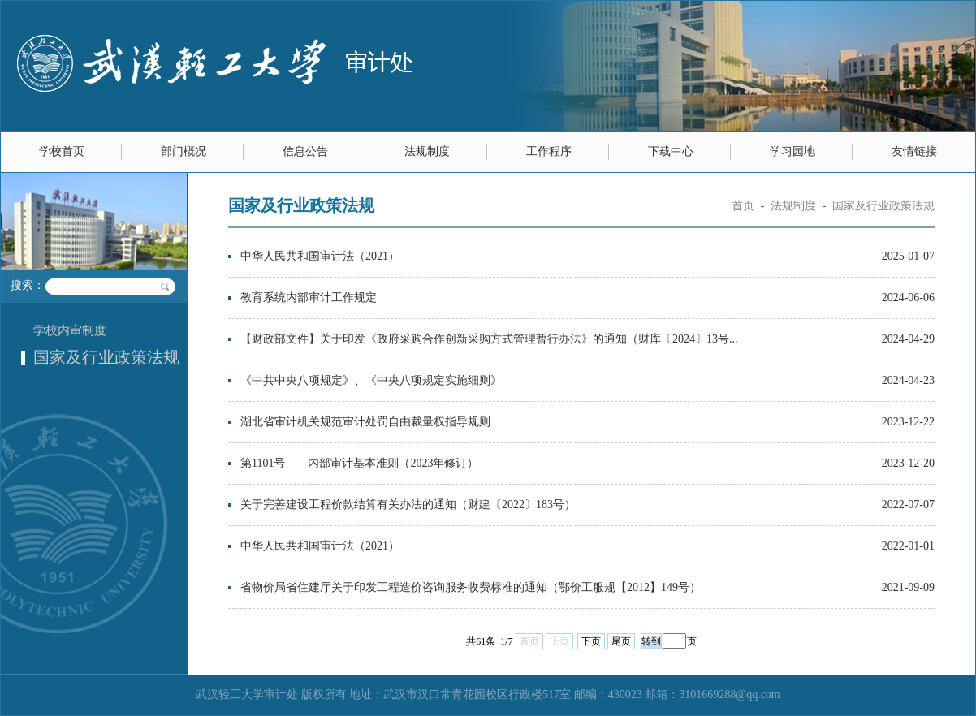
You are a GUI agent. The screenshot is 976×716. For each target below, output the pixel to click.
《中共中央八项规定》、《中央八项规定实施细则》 (371, 380)
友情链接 (914, 151)
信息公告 (305, 151)
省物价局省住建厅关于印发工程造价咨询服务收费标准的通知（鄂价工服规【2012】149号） (470, 587)
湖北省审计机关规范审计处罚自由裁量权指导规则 (365, 422)
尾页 (621, 641)
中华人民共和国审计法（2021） (319, 256)
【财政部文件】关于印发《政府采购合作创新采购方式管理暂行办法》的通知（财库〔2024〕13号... (489, 339)
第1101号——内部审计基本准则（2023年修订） (359, 463)
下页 (591, 641)
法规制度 (427, 151)
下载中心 (670, 151)
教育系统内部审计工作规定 (308, 297)
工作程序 (549, 151)
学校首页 (61, 151)
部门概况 (183, 151)
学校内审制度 (69, 330)
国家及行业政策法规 (106, 357)
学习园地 (792, 151)
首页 (743, 206)
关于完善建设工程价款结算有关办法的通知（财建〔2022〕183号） (408, 504)
